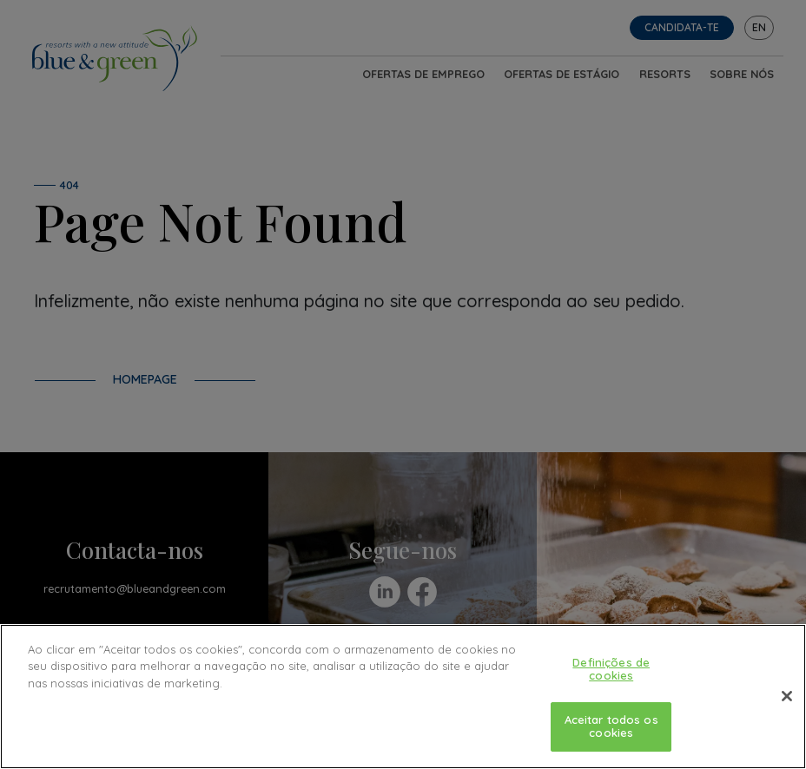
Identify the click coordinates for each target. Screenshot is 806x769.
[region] (403, 696)
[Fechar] (787, 696)
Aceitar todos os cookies (611, 726)
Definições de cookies (611, 669)
